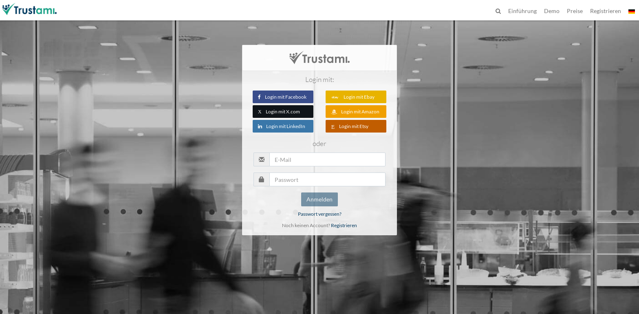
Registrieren (344, 225)
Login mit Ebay (353, 97)
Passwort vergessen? (320, 214)
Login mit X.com (279, 111)
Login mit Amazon (355, 111)
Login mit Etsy (349, 126)
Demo (552, 10)
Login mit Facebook (282, 97)
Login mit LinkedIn (281, 126)
